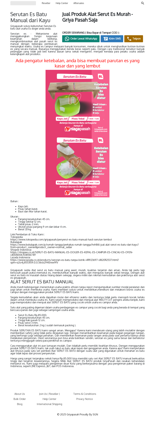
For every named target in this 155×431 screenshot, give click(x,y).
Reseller (46, 3)
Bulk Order (19, 399)
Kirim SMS (112, 38)
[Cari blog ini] (143, 3)
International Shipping (49, 404)
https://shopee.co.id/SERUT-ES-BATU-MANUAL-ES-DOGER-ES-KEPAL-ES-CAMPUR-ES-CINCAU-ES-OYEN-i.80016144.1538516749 (71, 253)
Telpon (134, 38)
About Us (19, 393)
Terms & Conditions (84, 393)
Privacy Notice (84, 399)
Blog (19, 404)
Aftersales (79, 3)
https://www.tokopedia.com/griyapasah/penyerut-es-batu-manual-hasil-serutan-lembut (61, 239)
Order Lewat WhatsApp (81, 38)
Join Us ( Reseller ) (49, 393)
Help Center (62, 3)
